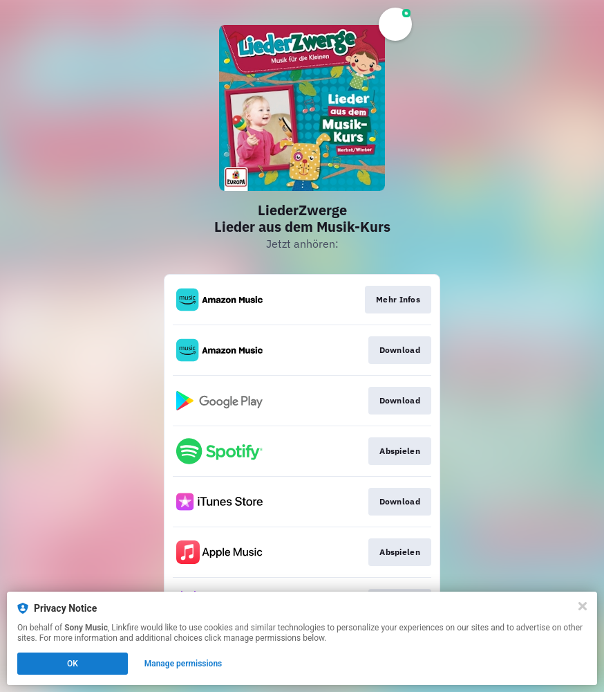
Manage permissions (183, 663)
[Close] (583, 606)
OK (72, 663)
